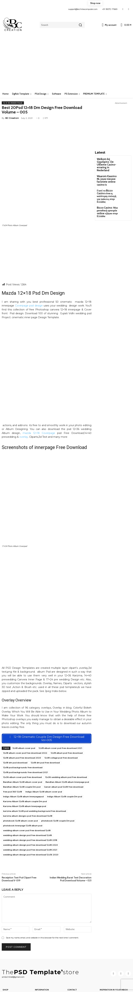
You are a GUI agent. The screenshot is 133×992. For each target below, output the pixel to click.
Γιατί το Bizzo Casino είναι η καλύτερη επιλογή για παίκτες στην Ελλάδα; (108, 186)
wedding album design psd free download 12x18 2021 (30, 813)
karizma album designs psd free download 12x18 (27, 779)
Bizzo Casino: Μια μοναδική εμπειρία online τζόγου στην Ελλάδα (106, 198)
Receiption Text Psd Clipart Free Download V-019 (19, 842)
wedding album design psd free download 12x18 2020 (30, 808)
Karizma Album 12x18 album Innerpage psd (24, 770)
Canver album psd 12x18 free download (63, 750)
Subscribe (115, 978)
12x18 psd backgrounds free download (22, 731)
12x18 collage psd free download (61, 721)
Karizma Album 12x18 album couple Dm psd (25, 765)
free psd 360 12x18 (12, 755)
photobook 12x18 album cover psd (20, 784)
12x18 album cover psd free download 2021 (60, 711)
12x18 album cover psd (23, 711)
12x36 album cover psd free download (22, 741)
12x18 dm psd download (15, 726)
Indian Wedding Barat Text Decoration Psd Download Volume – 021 (70, 842)
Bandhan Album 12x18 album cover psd (22, 745)
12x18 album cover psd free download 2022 (25, 716)
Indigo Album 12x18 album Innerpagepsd (23, 760)
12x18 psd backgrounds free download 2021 (25, 736)
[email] (115, 968)
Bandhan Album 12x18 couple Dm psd (22, 750)
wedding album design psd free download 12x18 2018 (30, 803)
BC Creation (12, 118)
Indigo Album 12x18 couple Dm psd (64, 760)
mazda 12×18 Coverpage (39, 386)
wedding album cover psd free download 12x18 (27, 794)
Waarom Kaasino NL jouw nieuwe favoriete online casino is (107, 173)
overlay (23, 390)
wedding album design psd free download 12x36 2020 (30, 818)
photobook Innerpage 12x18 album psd (22, 789)
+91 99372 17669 (109, 9)
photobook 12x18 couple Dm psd (57, 784)
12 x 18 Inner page (13, 102)
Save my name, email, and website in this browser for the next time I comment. (42, 901)
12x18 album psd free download (67, 716)
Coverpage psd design (28, 259)
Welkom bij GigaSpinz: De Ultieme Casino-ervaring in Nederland (107, 162)
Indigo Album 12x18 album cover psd (43, 755)
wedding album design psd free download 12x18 (27, 799)
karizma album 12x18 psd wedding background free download (34, 774)
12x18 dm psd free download (45, 726)
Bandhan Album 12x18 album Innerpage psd (67, 745)
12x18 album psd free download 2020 (22, 721)
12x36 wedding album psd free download (66, 741)
